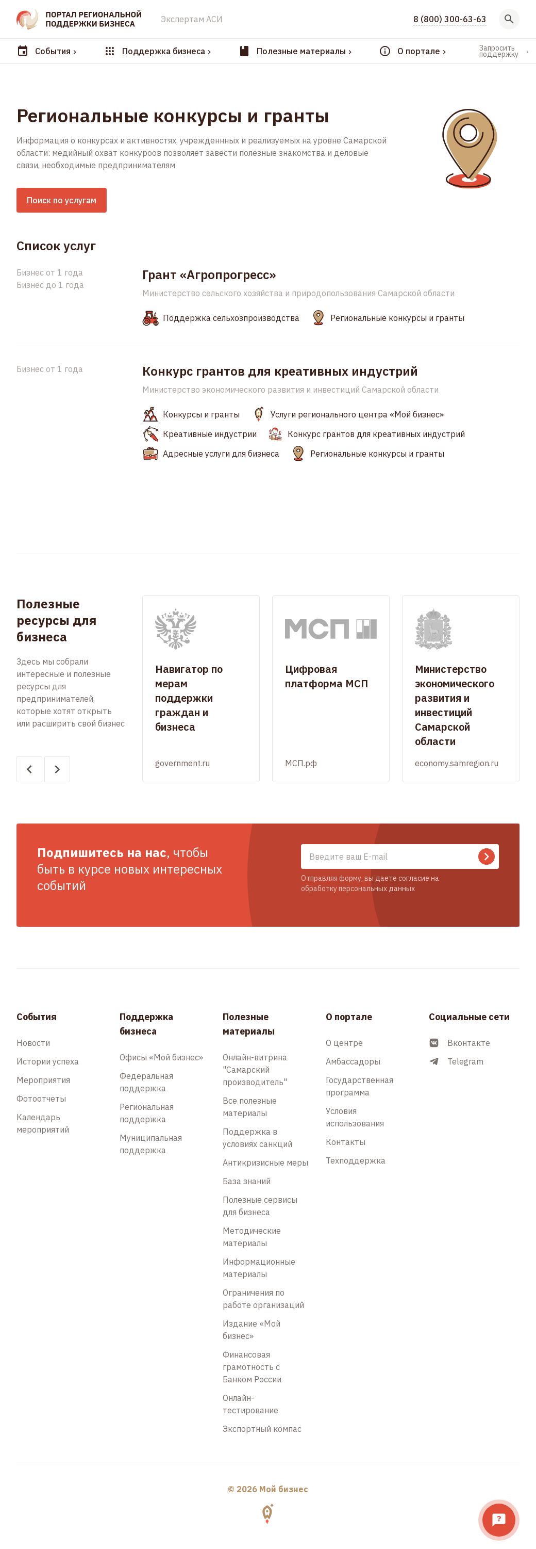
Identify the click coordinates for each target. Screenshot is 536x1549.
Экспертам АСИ (192, 19)
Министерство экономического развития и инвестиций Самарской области (290, 389)
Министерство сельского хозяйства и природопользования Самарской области (298, 293)
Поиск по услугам (61, 200)
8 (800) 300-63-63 (450, 19)
